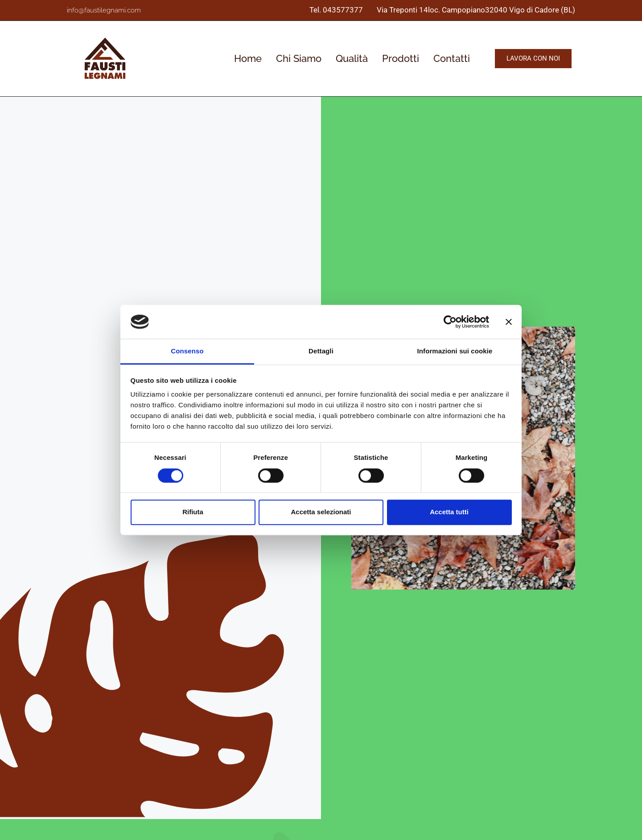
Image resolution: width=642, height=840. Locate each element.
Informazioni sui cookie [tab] (455, 351)
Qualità (352, 58)
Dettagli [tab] (321, 351)
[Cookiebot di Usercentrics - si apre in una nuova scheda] (450, 321)
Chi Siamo (298, 58)
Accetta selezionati (321, 512)
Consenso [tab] (187, 351)
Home (248, 58)
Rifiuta (192, 512)
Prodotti (400, 58)
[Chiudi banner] (509, 322)
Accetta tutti (449, 512)
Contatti (451, 58)
